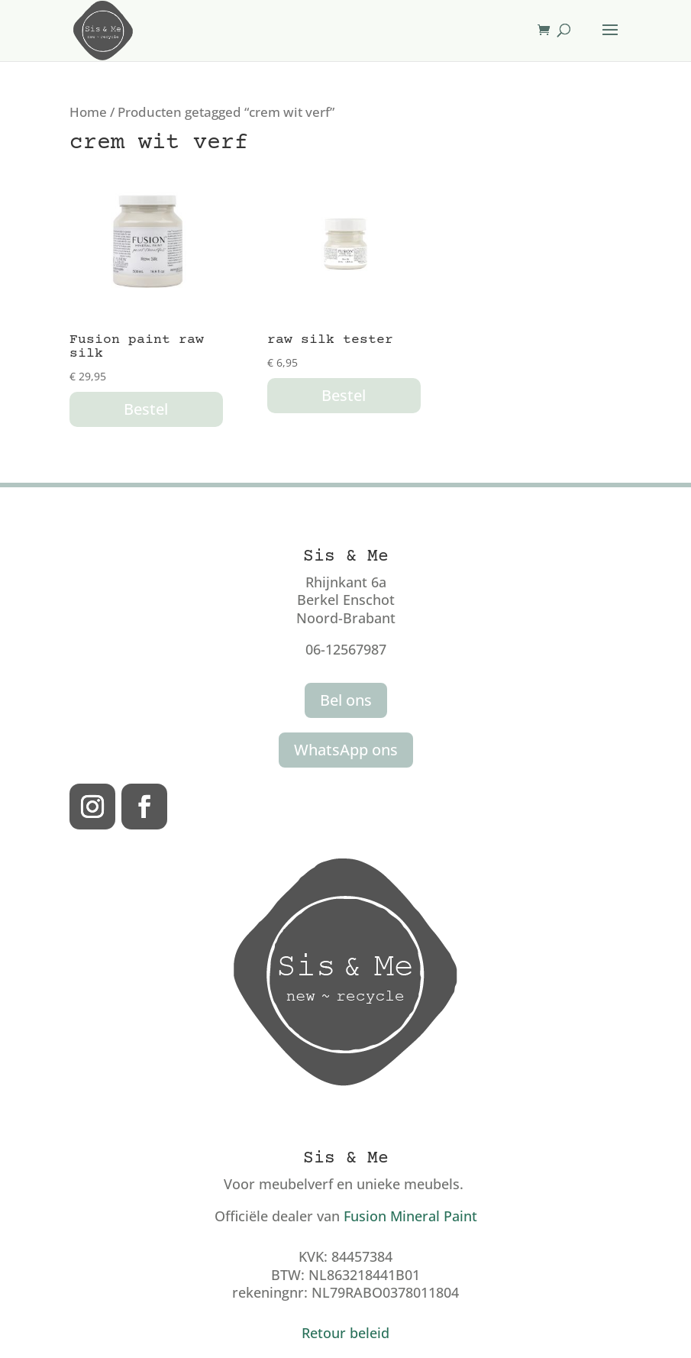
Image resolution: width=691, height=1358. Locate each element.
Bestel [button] (146, 409)
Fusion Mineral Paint (410, 1216)
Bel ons (346, 700)
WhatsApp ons (346, 749)
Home (88, 112)
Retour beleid (345, 1333)
